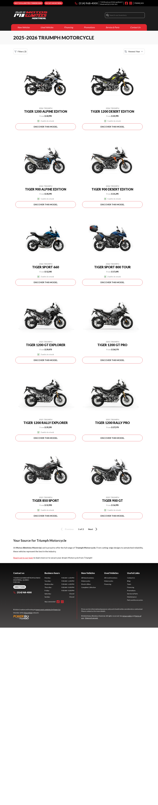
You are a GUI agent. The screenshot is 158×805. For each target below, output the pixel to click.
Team (129, 584)
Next (93, 529)
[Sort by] (134, 51)
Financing (68, 27)
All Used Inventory (110, 578)
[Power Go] (37, 617)
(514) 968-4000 (86, 3)
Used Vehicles (47, 27)
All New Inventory (87, 578)
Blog (128, 581)
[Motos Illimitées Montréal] (30, 15)
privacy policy (127, 616)
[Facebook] (126, 3)
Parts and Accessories (135, 600)
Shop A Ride (28, 613)
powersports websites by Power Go (48, 610)
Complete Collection (88, 587)
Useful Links (133, 573)
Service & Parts (112, 27)
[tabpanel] (59, 587)
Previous (67, 529)
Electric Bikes (86, 584)
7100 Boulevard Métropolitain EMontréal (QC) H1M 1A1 (111, 3)
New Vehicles (23, 27)
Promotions (89, 27)
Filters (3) (20, 51)
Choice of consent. (91, 618)
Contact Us (135, 27)
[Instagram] (130, 3)
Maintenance (132, 597)
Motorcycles (85, 581)
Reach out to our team (23, 557)
